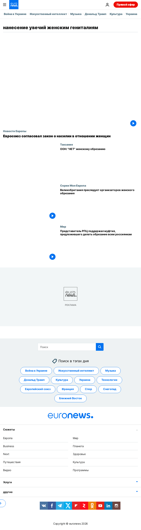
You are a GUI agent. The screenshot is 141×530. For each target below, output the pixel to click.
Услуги (7, 482)
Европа (7, 438)
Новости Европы (14, 130)
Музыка (75, 14)
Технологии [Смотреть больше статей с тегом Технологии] (109, 379)
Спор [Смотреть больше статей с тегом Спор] (88, 389)
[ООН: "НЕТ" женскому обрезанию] (99, 163)
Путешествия (12, 462)
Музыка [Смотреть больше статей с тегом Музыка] (110, 370)
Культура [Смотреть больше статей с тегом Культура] (62, 379)
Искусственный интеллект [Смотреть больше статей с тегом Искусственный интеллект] (76, 370)
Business (8, 446)
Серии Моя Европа (73, 185)
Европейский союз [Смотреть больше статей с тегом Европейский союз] (38, 389)
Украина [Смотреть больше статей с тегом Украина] (84, 379)
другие (7, 492)
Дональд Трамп (95, 14)
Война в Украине (15, 14)
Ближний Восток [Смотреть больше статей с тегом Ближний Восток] (70, 398)
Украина (131, 14)
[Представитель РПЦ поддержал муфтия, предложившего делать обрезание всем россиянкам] (99, 245)
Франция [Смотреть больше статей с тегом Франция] (68, 389)
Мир (63, 226)
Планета (78, 446)
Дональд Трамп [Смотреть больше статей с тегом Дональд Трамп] (34, 379)
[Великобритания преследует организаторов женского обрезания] (99, 204)
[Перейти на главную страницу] (13, 4)
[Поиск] (71, 347)
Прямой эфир (126, 4)
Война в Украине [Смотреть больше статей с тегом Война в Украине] (36, 370)
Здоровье (79, 454)
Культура (116, 14)
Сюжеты (9, 429)
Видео (7, 470)
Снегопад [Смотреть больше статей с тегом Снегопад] (109, 389)
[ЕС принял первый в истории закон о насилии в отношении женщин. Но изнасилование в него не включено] (70, 136)
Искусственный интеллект (48, 14)
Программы (81, 470)
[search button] (100, 347)
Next (6, 454)
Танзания (66, 144)
